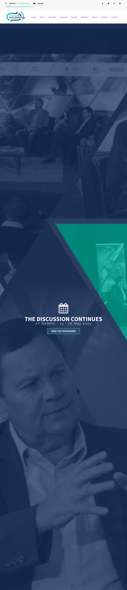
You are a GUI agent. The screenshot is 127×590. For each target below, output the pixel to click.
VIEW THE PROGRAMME (63, 331)
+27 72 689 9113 (22, 3)
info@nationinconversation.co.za (19, 6)
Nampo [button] (74, 17)
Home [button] (33, 17)
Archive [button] (104, 17)
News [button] (42, 17)
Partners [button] (85, 17)
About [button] (94, 17)
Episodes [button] (52, 17)
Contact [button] (114, 17)
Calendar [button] (63, 17)
